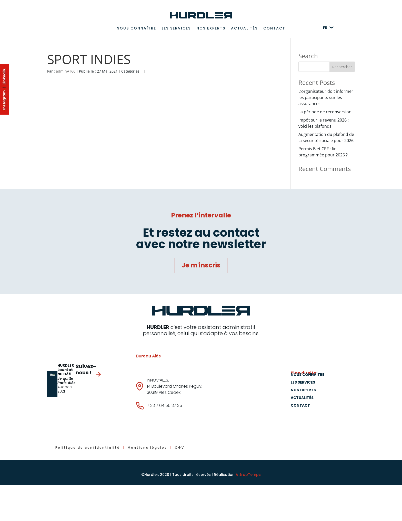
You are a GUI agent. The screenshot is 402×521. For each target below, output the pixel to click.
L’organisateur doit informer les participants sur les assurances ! (325, 97)
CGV (179, 447)
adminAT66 (65, 71)
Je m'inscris (201, 265)
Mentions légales (147, 447)
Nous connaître (136, 28)
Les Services (176, 28)
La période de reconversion (324, 112)
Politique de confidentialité (87, 447)
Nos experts (210, 28)
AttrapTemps (248, 474)
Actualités (244, 28)
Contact (274, 28)
